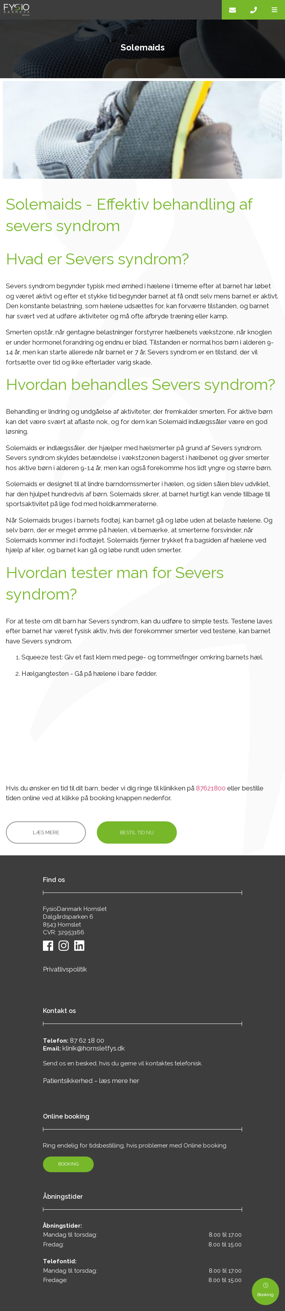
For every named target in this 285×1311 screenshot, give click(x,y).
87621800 (211, 788)
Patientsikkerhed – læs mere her (91, 1081)
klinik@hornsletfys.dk (93, 1048)
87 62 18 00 (87, 1040)
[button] (274, 10)
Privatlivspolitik (65, 969)
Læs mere (46, 832)
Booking (68, 1164)
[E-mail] (232, 10)
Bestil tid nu (137, 832)
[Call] (253, 10)
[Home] (111, 10)
